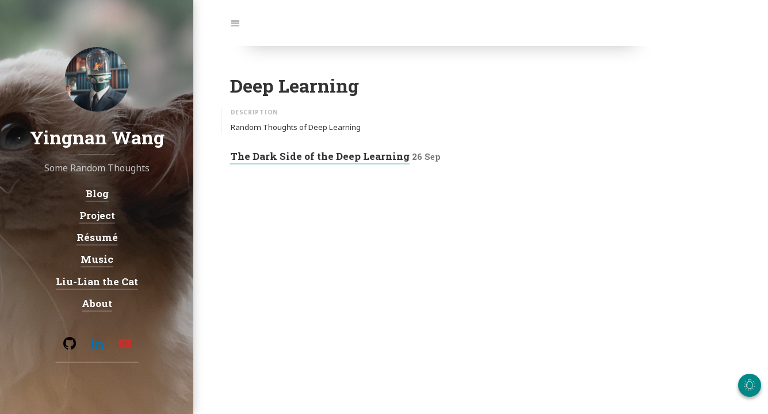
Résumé (96, 237)
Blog (96, 193)
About (97, 302)
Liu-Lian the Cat (97, 281)
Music (97, 259)
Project (96, 214)
